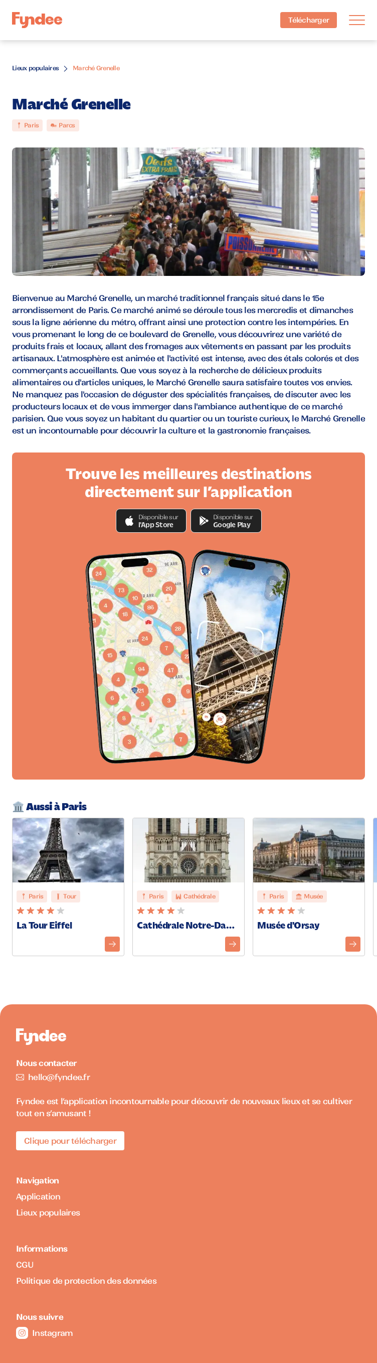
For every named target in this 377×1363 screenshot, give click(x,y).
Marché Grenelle (96, 68)
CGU (25, 1265)
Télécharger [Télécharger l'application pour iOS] (308, 20)
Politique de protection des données (86, 1281)
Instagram (44, 1333)
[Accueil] (37, 20)
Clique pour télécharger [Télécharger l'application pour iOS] (70, 1141)
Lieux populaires (35, 68)
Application (38, 1196)
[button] (151, 521)
